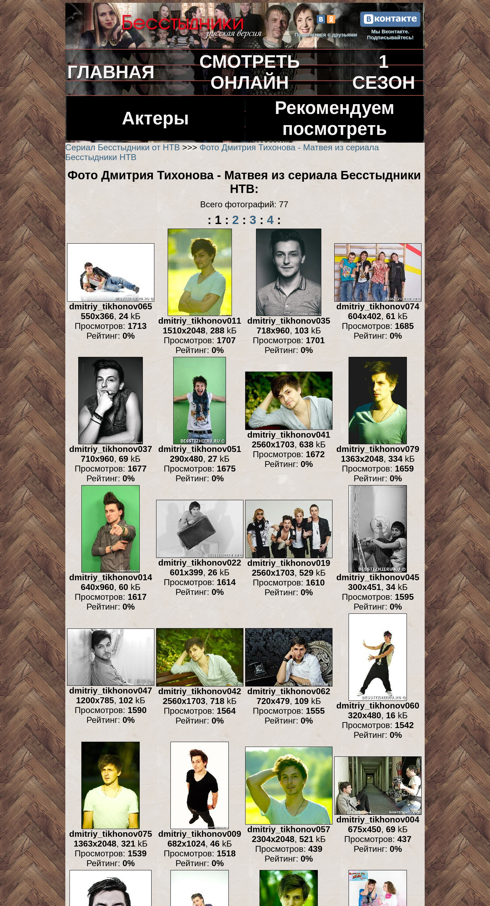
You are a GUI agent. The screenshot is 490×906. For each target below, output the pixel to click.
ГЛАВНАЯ (111, 72)
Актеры (155, 118)
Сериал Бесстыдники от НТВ (122, 147)
